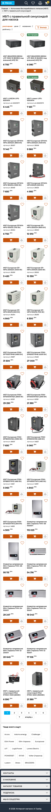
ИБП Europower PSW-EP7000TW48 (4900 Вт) (13, 355)
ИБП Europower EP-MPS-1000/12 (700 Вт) (37, 312)
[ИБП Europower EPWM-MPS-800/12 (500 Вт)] (37, 170)
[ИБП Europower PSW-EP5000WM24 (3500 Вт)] (13, 382)
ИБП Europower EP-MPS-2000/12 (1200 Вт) (37, 270)
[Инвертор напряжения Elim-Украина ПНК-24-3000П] (13, 594)
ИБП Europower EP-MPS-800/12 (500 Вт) (13, 312)
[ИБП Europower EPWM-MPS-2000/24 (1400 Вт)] (37, 128)
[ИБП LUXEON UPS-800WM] (13, 86)
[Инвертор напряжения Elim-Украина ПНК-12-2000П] (13, 636)
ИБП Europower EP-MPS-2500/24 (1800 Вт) (37, 228)
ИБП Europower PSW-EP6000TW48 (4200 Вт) (37, 355)
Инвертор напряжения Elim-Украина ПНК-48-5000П (37, 567)
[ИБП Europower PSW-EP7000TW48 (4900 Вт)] (13, 340)
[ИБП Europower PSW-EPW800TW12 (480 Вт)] (37, 467)
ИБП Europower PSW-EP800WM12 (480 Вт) (37, 439)
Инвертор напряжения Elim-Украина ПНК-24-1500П (37, 609)
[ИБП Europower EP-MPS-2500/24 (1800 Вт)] (37, 213)
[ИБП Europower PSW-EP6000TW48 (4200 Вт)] (37, 340)
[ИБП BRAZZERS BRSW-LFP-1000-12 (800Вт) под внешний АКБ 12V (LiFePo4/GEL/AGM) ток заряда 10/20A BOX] (13, 43)
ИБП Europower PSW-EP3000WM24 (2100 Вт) (37, 397)
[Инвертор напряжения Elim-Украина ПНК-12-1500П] (37, 636)
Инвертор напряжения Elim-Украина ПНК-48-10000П (37, 525)
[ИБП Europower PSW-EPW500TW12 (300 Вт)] (13, 509)
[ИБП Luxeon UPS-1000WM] (37, 86)
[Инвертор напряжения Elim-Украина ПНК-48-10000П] (37, 509)
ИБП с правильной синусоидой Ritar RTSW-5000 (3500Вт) (37, 694)
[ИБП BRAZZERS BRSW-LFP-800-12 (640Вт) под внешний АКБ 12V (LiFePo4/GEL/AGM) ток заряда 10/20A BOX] (37, 43)
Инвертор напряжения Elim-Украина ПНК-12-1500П (37, 652)
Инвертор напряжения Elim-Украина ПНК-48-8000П (13, 567)
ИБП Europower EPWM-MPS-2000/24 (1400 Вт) (37, 143)
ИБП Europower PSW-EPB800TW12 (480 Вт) (13, 481)
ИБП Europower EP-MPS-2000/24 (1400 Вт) (13, 270)
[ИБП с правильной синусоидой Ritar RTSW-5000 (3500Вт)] (37, 678)
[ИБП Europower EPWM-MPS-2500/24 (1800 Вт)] (13, 128)
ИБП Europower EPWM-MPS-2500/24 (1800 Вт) (13, 143)
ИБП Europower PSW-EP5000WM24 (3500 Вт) (13, 397)
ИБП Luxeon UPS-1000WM (37, 101)
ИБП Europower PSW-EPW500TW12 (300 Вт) (13, 524)
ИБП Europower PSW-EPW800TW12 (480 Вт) (37, 481)
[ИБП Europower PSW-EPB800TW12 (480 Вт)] (13, 467)
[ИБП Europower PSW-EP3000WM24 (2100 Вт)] (37, 382)
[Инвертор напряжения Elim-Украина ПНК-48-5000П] (37, 551)
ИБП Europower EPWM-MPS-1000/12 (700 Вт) (13, 228)
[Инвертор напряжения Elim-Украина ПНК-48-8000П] (13, 551)
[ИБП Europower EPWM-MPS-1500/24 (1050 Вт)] (13, 170)
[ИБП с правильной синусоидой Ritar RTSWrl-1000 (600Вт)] (13, 678)
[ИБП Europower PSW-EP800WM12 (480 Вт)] (37, 424)
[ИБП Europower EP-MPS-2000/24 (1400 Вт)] (13, 255)
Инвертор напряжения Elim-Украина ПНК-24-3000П (13, 609)
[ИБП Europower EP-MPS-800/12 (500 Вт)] (13, 297)
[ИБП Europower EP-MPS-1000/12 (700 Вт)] (37, 297)
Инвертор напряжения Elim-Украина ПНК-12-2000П (13, 652)
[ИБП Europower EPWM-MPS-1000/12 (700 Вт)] (13, 213)
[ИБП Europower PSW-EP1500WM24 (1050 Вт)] (13, 424)
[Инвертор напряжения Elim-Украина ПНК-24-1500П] (37, 594)
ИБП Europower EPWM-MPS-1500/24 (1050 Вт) (13, 185)
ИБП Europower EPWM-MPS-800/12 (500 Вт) (37, 185)
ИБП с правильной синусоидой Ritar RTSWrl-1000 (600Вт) (13, 694)
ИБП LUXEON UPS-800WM (13, 101)
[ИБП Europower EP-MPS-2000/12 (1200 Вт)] (37, 255)
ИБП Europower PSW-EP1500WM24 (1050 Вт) (13, 439)
